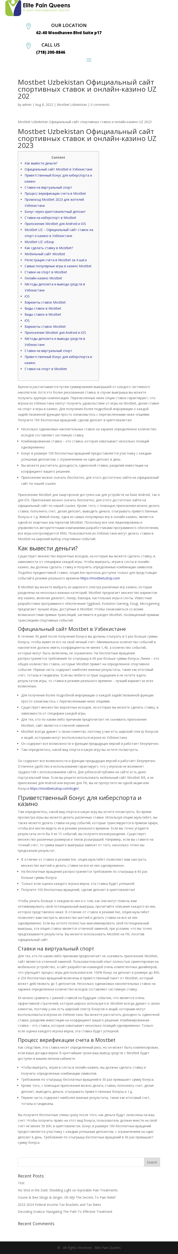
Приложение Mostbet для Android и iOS (55, 223)
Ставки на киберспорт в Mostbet (50, 217)
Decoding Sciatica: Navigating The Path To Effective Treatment (65, 1211)
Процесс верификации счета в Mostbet (55, 193)
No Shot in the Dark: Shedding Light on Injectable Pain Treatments (68, 1190)
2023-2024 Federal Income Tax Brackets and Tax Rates (59, 1204)
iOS (27, 296)
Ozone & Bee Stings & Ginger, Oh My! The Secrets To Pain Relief (66, 1197)
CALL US (50, 45)
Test (21, 1183)
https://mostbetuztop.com (100, 578)
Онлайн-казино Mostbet (43, 278)
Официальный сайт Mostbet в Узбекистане (58, 169)
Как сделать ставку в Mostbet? (49, 248)
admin (27, 104)
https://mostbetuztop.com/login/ (54, 788)
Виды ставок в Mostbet (43, 308)
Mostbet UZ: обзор (39, 242)
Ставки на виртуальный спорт (48, 187)
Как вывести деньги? (41, 163)
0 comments (100, 104)
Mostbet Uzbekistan (72, 104)
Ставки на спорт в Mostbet (46, 272)
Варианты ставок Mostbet (45, 302)
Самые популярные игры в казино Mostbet (58, 266)
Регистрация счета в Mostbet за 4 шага (56, 260)
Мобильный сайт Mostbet (45, 254)
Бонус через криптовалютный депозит (55, 211)
